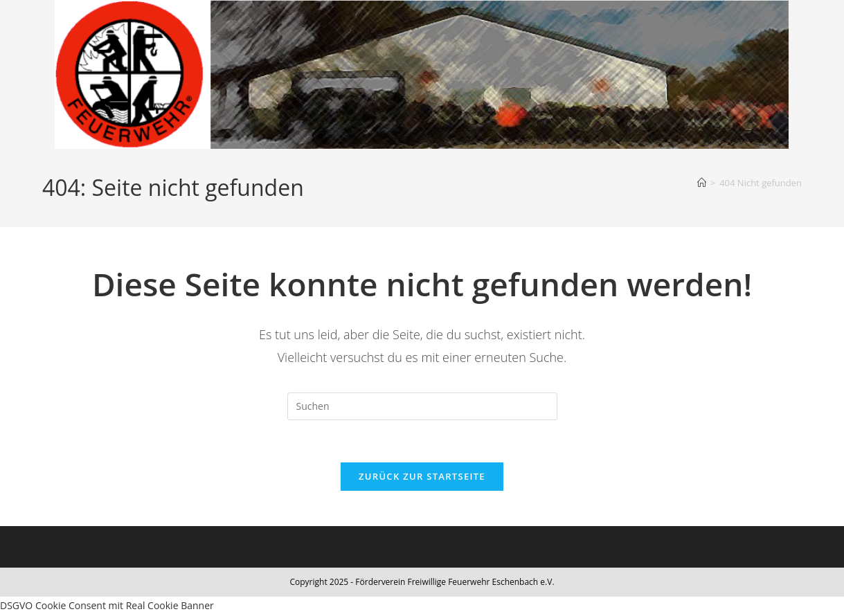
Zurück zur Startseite (422, 476)
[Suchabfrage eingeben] (422, 406)
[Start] (701, 183)
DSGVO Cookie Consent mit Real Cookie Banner (107, 605)
